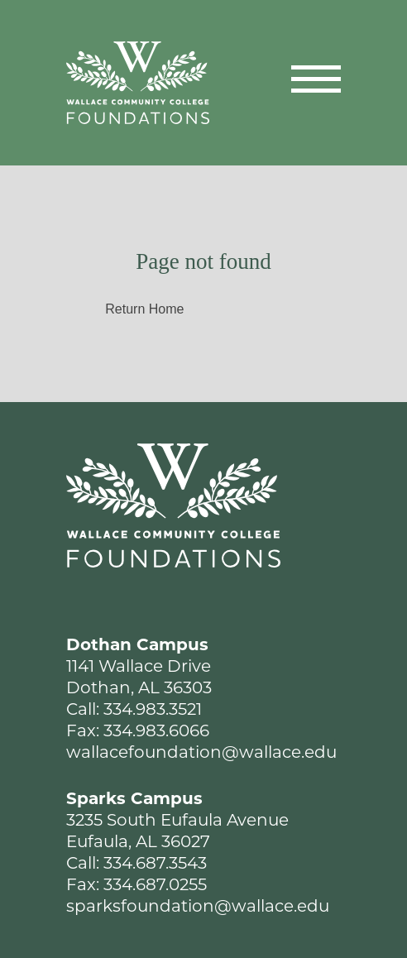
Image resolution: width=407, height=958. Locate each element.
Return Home (144, 309)
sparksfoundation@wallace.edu (197, 906)
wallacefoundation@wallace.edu (201, 752)
